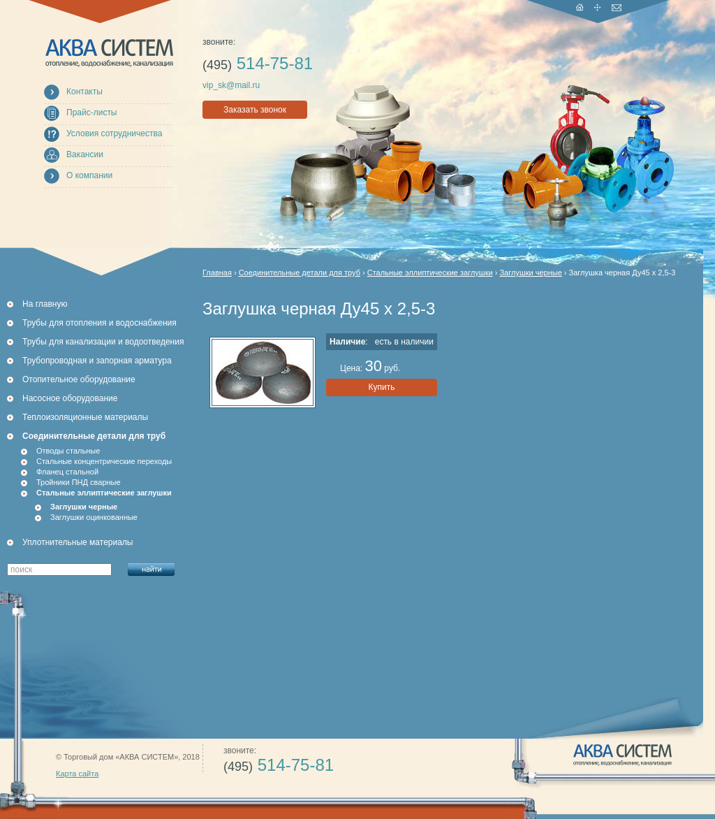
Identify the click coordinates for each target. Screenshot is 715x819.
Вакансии (84, 154)
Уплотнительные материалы (77, 542)
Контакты (84, 91)
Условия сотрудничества (114, 133)
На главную (44, 304)
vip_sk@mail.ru (231, 85)
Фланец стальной (67, 472)
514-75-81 (257, 63)
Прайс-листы (91, 112)
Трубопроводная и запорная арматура (97, 360)
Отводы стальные (68, 451)
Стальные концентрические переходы (104, 461)
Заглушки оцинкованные (94, 517)
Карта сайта (77, 773)
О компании (89, 175)
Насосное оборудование (69, 398)
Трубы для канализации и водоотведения (103, 342)
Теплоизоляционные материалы (85, 417)
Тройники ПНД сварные (78, 482)
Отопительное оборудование (78, 379)
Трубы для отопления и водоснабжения (99, 323)
